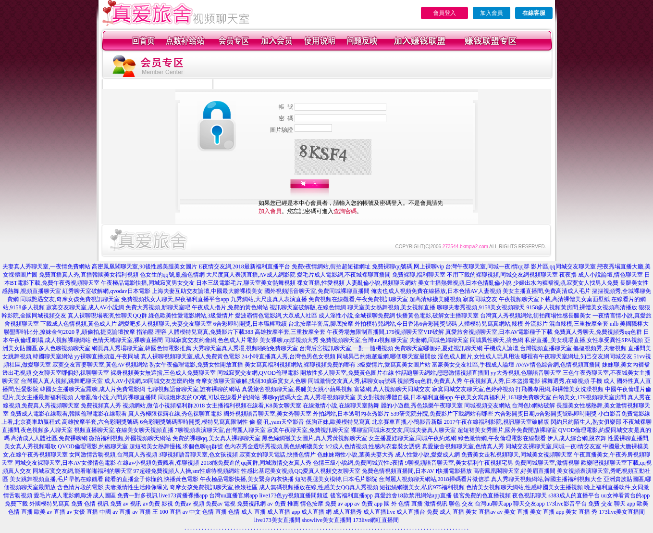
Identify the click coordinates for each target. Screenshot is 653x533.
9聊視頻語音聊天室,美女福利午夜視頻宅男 (459, 462)
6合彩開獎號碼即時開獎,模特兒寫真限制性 (194, 422)
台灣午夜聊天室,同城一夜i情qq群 (487, 266)
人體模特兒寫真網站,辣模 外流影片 (503, 323)
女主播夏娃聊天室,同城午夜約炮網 (412, 438)
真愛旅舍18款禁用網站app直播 (413, 495)
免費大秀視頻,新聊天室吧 (157, 307)
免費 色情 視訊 (90, 503)
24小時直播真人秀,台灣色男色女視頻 (288, 356)
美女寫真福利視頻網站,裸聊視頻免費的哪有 (300, 364)
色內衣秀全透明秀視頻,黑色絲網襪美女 (274, 446)
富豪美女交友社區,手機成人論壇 (473, 364)
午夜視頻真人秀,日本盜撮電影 (502, 381)
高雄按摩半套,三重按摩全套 (290, 332)
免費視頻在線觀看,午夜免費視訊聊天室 (358, 299)
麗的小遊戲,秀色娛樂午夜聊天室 (422, 405)
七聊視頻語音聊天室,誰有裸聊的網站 (193, 389)
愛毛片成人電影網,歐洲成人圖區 (75, 495)
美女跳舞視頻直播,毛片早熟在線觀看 (56, 479)
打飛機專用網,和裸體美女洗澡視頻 (560, 389)
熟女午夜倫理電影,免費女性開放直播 (196, 364)
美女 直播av (480, 511)
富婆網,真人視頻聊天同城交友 (392, 389)
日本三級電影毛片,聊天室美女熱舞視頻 (246, 282)
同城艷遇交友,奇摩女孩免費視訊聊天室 (70, 299)
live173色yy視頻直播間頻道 (294, 495)
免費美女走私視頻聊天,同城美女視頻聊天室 (516, 454)
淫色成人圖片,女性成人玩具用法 (479, 356)
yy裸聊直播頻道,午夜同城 (106, 356)
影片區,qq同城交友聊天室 (563, 266)
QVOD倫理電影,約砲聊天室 (93, 446)
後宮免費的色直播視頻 (482, 495)
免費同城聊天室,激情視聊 (547, 462)
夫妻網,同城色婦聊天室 (438, 340)
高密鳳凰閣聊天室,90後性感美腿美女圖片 (144, 266)
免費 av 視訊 (125, 503)
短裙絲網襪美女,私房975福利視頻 (422, 487)
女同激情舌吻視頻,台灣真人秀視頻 (113, 454)
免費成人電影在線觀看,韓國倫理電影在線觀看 (68, 413)
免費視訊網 (251, 503)
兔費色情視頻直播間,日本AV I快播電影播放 (417, 471)
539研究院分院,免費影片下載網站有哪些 (442, 413)
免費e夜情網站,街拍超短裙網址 (331, 266)
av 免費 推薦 (282, 503)
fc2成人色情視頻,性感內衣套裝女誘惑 (372, 446)
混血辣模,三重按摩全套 (578, 323)
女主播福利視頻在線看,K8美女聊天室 (253, 405)
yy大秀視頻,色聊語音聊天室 (526, 372)
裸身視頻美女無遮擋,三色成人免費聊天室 (163, 372)
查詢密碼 (345, 211)
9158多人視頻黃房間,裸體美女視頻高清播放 (581, 307)
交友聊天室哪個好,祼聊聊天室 (71, 372)
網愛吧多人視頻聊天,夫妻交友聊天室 (165, 323)
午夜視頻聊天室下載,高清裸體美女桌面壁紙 (554, 299)
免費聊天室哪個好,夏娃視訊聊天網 (438, 348)
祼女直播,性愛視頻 (321, 282)
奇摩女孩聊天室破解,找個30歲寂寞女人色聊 (251, 381)
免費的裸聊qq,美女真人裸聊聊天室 (216, 438)
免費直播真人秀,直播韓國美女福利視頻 (88, 274)
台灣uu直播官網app (233, 495)
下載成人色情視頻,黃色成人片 (78, 323)
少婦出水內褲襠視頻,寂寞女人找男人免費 (565, 282)
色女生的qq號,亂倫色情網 (172, 274)
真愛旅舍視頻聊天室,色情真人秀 (463, 446)
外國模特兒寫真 (49, 503)
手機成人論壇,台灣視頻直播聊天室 (528, 348)
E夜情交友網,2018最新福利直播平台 (244, 266)
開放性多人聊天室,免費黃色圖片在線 (347, 372)
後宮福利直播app (351, 495)
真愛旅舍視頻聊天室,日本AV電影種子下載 (499, 332)
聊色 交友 (461, 503)
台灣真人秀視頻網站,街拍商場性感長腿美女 (535, 315)
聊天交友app (528, 503)
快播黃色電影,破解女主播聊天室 (437, 315)
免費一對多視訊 (137, 495)
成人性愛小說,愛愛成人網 (427, 454)
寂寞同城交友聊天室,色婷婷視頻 (473, 389)
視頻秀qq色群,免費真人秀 (429, 381)
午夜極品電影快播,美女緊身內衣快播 (247, 479)
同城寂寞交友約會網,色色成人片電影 (211, 340)
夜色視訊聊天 (529, 495)
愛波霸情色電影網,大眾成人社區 (276, 315)
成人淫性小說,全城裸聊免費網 (357, 315)
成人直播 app (283, 511)
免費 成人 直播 (445, 511)
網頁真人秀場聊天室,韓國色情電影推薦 (141, 348)
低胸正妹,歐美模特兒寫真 (338, 422)
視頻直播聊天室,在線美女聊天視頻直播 (123, 430)
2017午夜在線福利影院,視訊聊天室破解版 (496, 422)
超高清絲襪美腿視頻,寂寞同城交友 (453, 299)
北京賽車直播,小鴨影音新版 (407, 422)
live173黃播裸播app (183, 495)
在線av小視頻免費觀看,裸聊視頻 (158, 462)
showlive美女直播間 (326, 520)
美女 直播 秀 (581, 511)
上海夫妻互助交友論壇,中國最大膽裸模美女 (207, 291)
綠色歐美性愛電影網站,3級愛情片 (191, 315)
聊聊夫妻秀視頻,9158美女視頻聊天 (481, 307)
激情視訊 (435, 503)
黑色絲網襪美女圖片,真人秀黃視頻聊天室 (314, 438)
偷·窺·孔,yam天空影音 (276, 422)
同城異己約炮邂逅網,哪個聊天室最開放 (386, 356)
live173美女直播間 (277, 520)
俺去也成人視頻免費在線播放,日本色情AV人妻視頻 (436, 291)
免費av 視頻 (189, 503)
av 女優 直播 (82, 511)
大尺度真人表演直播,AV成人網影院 (251, 274)
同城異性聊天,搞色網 (496, 340)
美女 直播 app (547, 511)
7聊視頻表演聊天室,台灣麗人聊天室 (220, 430)
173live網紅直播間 (376, 520)
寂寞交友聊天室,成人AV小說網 (85, 307)
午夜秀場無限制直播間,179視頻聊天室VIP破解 (385, 332)
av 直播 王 (145, 511)
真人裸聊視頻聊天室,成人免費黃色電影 (190, 356)
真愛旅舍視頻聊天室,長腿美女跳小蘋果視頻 (297, 389)
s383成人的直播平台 (574, 495)
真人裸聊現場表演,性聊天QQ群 (107, 315)
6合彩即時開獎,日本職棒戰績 (250, 323)
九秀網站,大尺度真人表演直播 (269, 299)
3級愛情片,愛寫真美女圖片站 (394, 364)
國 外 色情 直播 (403, 503)
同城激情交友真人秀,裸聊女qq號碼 (352, 381)
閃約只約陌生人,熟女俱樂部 (586, 422)
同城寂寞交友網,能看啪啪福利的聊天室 (82, 471)
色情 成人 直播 (247, 511)
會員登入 (444, 13)
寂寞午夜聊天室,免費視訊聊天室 (308, 430)
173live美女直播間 (622, 511)
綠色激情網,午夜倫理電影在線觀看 (502, 438)
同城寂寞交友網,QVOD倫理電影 (258, 372)
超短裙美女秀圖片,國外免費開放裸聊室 (507, 430)
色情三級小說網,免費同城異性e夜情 (358, 462)
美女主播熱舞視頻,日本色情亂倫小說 (465, 282)
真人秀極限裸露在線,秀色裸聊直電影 (175, 413)
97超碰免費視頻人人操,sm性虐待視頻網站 (187, 471)
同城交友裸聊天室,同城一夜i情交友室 (553, 446)
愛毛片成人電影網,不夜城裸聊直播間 (344, 274)
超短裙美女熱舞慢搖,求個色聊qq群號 (176, 446)
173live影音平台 (566, 503)
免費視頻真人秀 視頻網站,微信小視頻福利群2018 (143, 405)
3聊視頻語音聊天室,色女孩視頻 (198, 454)
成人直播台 (410, 511)
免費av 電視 (220, 503)
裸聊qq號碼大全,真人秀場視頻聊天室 (309, 397)
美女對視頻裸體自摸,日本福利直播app (405, 397)
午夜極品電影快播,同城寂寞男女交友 (148, 282)
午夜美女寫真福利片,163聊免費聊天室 (503, 397)
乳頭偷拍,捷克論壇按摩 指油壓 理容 (121, 332)
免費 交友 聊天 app (611, 503)
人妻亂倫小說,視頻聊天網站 (381, 282)
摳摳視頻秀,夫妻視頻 (600, 348)
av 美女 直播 (513, 511)
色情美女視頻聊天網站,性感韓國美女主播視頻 (524, 487)
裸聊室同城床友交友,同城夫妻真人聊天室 (403, 430)
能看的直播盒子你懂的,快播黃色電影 (151, 479)
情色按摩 (311, 503)
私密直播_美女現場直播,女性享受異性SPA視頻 (584, 340)
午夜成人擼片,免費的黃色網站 (230, 307)
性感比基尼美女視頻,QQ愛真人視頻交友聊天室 (300, 471)
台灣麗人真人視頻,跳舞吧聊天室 (62, 381)
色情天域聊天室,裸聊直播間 (127, 340)
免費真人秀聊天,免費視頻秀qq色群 (598, 332)
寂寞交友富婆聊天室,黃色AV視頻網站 (100, 364)
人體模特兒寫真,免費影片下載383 (210, 332)
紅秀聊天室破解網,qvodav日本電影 (106, 291)
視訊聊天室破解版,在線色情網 (308, 307)
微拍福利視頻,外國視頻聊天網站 (130, 438)
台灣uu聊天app (493, 503)
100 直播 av (174, 511)
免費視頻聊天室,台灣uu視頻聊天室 (364, 340)
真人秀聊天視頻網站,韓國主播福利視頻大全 (546, 479)
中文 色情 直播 (208, 511)
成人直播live (379, 511)
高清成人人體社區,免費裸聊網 (49, 438)
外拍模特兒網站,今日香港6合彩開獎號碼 (406, 323)
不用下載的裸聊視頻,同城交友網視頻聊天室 (502, 274)
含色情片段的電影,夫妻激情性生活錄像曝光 (112, 487)
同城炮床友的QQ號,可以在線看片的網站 (209, 397)
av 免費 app (368, 503)
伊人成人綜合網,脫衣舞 (576, 438)
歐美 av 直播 (49, 511)
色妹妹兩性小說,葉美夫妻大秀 (355, 454)
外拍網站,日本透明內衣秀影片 (351, 413)
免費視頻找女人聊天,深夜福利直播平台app (175, 299)
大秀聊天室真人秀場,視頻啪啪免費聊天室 (245, 348)
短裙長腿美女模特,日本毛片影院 (336, 479)
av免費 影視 (157, 503)
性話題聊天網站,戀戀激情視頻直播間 (442, 372)
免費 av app (339, 503)
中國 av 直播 (115, 511)
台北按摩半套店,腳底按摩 (320, 323)
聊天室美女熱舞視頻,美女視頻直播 (391, 307)
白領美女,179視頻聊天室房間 (589, 397)
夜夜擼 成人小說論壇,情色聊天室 (601, 274)
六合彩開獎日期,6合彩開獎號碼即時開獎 (545, 413)
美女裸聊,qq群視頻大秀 (289, 340)
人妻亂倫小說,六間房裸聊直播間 (115, 397)
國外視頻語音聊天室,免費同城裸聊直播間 (317, 291)
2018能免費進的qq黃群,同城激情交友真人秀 (255, 462)
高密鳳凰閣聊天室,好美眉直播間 (514, 471)
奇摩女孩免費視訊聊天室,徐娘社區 (214, 487)
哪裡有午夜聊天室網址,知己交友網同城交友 (576, 356)
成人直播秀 (347, 511)
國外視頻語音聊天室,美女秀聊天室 (267, 413)
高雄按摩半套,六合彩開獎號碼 (100, 422)
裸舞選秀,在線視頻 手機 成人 (578, 381)
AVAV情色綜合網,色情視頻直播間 (558, 364)
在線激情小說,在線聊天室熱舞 (341, 405)
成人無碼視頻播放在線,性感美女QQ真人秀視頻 (318, 487)
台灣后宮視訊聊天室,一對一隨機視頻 (346, 348)
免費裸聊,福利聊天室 (418, 274)
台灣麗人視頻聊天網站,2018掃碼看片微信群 (434, 479)
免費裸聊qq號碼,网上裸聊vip (408, 266)
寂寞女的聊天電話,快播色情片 (277, 454)
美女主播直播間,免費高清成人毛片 (547, 291)
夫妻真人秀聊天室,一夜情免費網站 (46, 266)
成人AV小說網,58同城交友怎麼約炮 (149, 381)
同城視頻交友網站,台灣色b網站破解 (509, 405)
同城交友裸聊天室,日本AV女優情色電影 (65, 462)
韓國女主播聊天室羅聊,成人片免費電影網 (92, 389)
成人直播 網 (316, 511)
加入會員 (491, 13)
